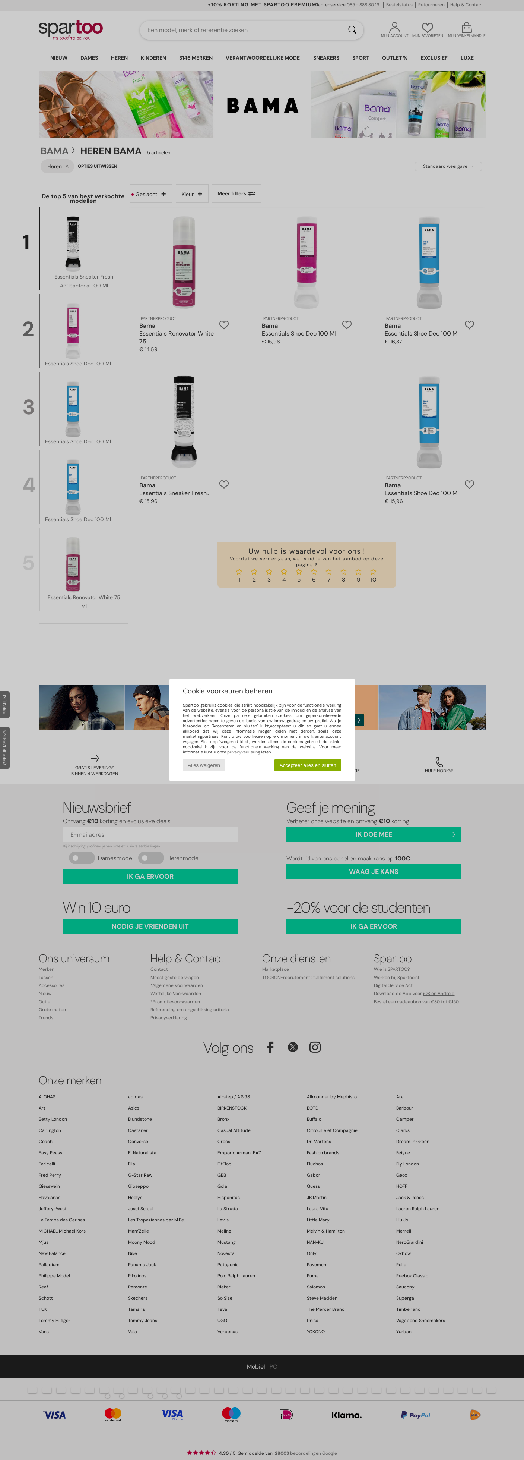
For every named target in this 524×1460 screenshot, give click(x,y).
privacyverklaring (243, 752)
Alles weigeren (204, 765)
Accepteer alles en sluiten (308, 765)
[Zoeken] (352, 30)
